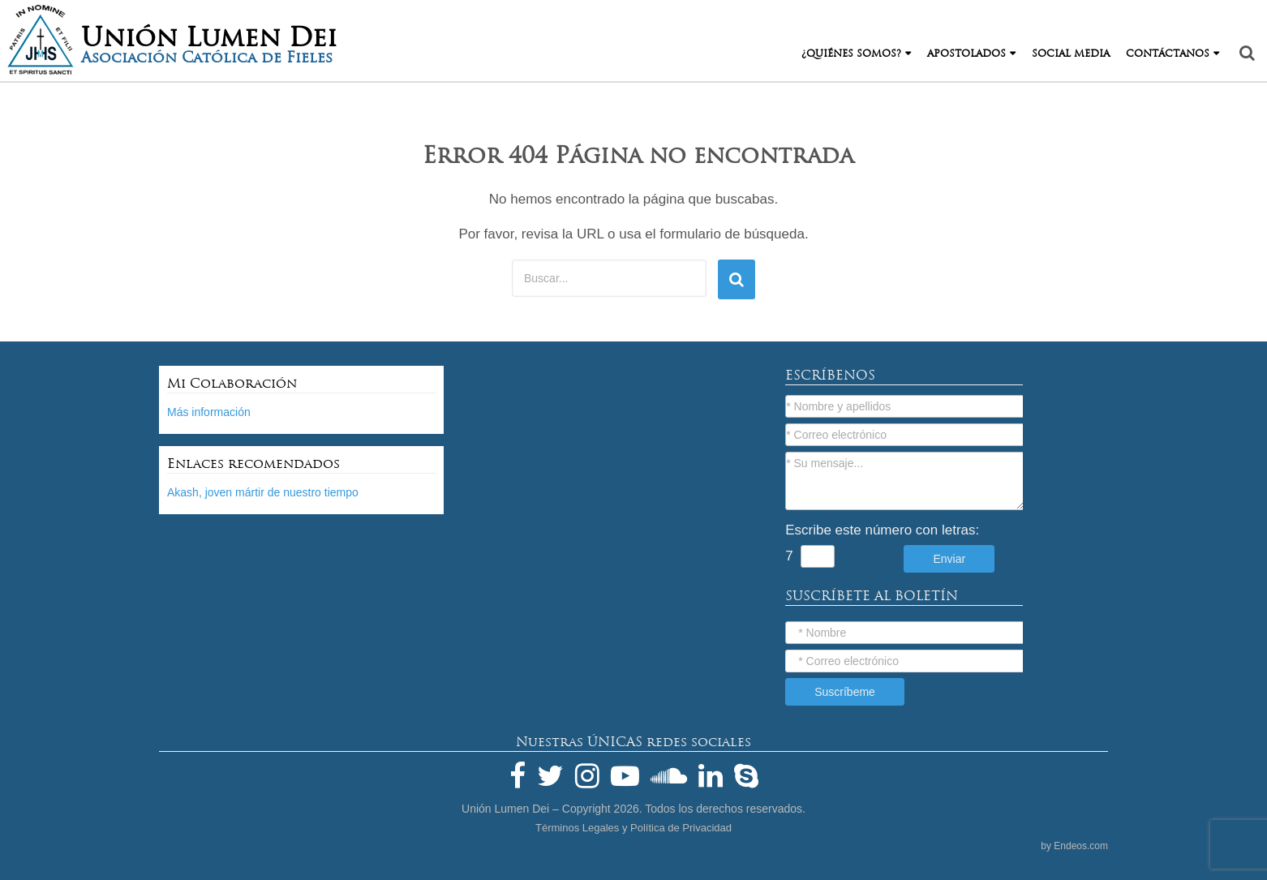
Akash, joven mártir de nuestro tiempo (263, 492)
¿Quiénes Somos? (851, 53)
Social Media (1071, 53)
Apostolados (966, 53)
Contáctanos (1167, 53)
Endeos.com (1081, 846)
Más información (209, 412)
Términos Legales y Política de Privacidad (633, 828)
